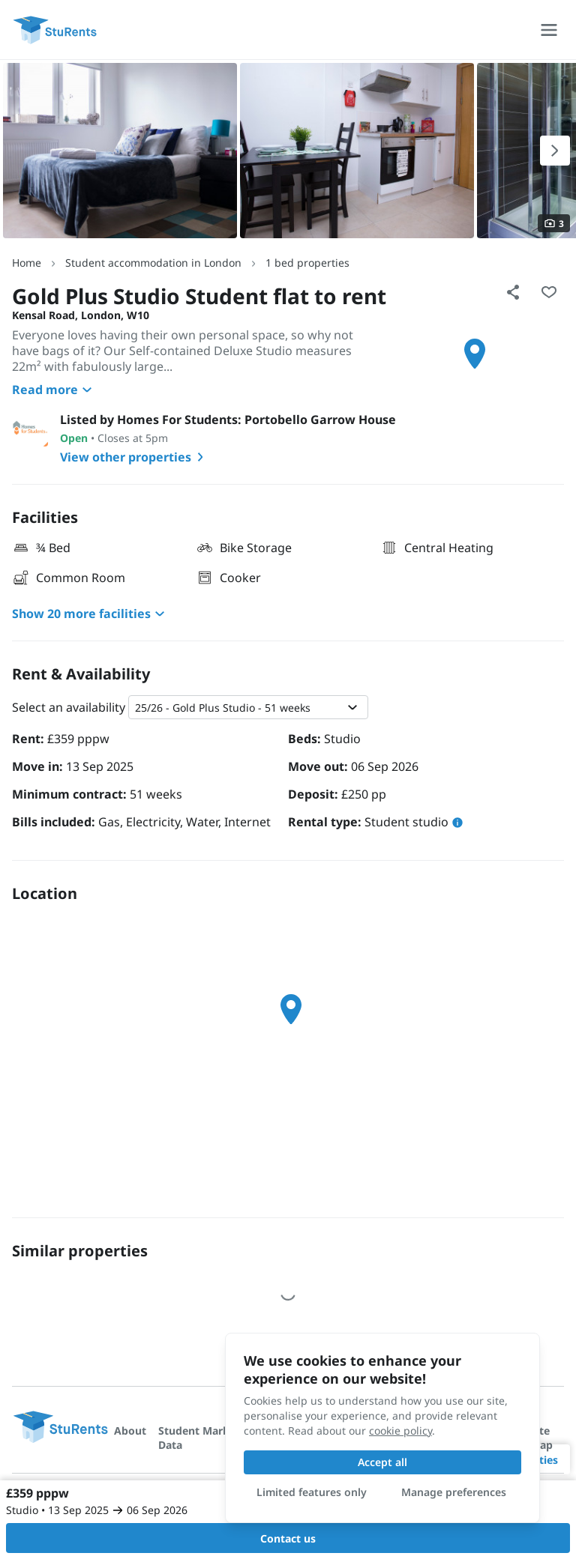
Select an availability (68, 707)
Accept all (382, 1462)
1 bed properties (308, 262)
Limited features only (311, 1492)
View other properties (134, 457)
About (130, 1430)
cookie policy (400, 1430)
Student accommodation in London (153, 262)
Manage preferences (453, 1492)
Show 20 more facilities (90, 614)
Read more (54, 390)
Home (26, 262)
